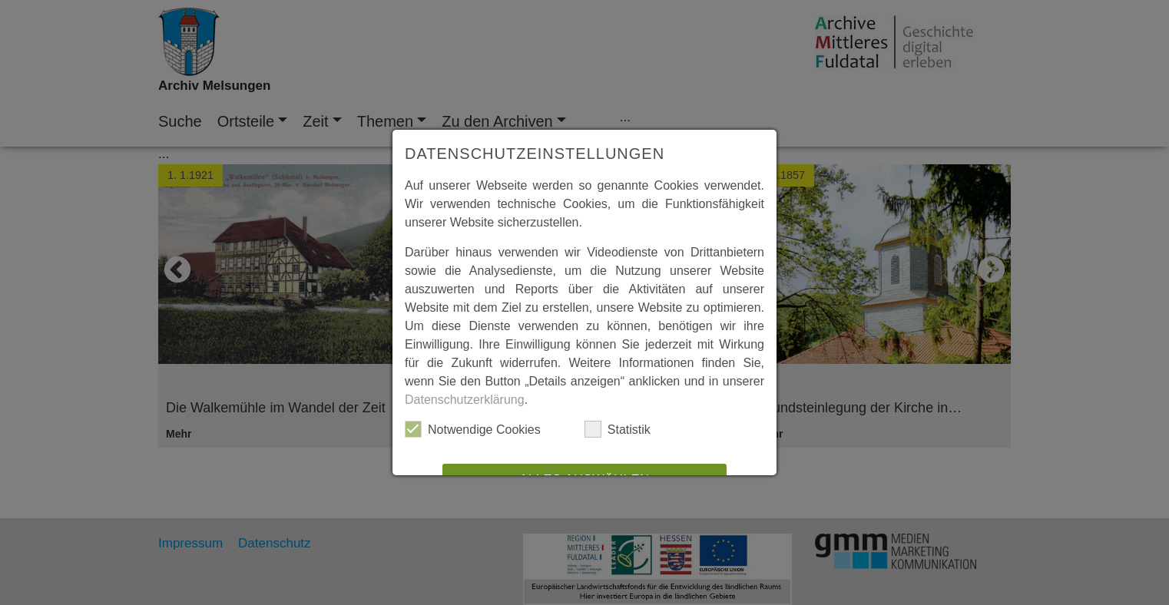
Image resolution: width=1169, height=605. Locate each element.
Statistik (617, 429)
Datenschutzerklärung (465, 399)
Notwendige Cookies (473, 429)
